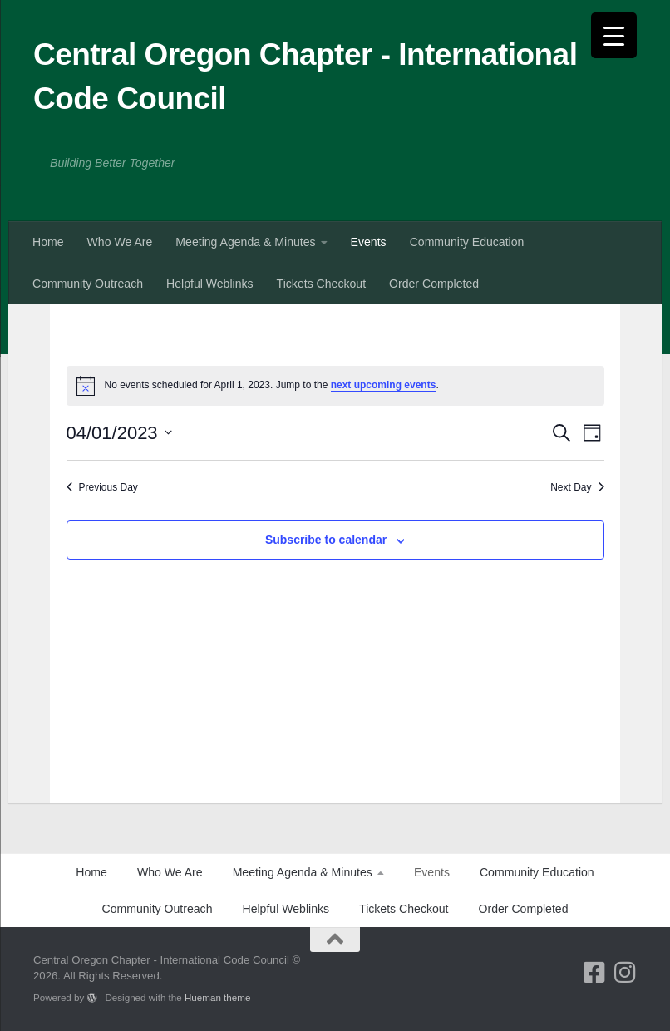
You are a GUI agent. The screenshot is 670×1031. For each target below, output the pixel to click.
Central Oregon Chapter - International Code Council (305, 76)
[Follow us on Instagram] (625, 972)
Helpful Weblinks (210, 283)
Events (369, 242)
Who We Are (120, 242)
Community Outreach (87, 283)
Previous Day (102, 487)
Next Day (576, 487)
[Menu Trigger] (614, 35)
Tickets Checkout (321, 283)
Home (48, 242)
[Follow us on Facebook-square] (594, 972)
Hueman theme (217, 997)
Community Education (467, 242)
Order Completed (434, 283)
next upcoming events (383, 385)
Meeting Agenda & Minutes (245, 242)
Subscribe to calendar (326, 539)
